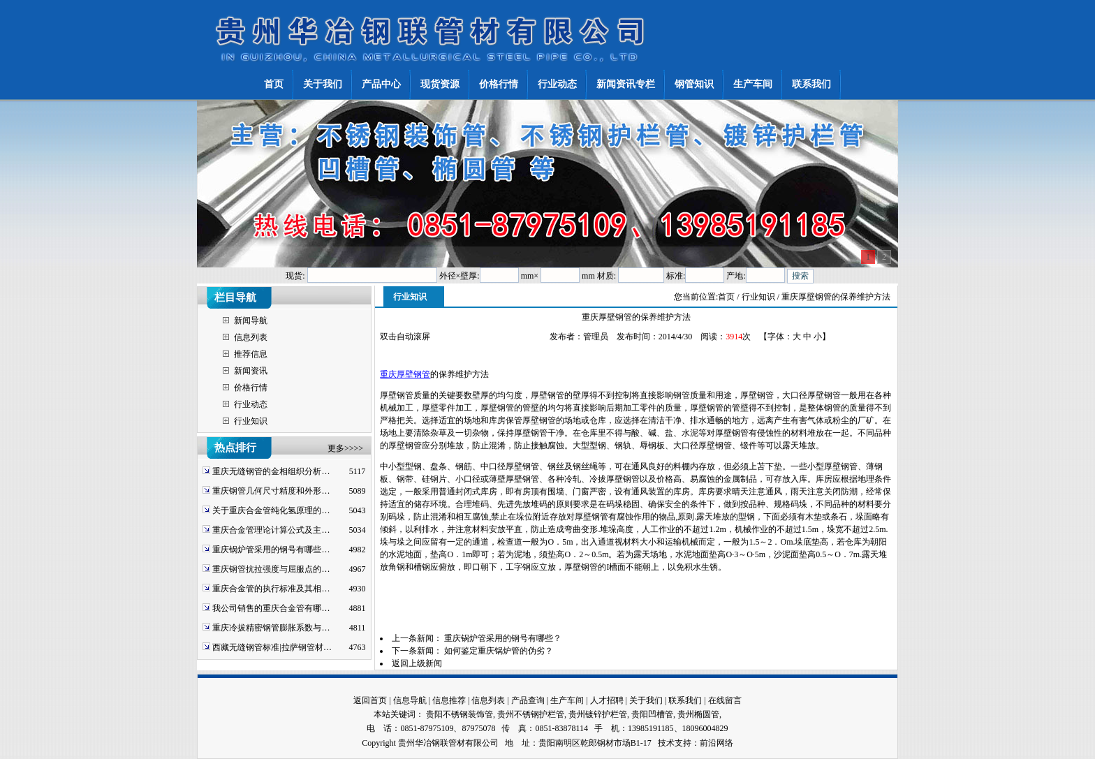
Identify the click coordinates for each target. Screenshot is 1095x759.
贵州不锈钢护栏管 (530, 714)
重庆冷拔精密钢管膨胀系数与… (271, 628)
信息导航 (410, 700)
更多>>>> (345, 448)
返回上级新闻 (417, 663)
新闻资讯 (250, 371)
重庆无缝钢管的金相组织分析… (271, 471)
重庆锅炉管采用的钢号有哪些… (271, 549)
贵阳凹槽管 (652, 714)
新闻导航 (250, 320)
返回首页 (370, 700)
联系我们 (685, 700)
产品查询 (528, 700)
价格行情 (250, 387)
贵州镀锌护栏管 (597, 714)
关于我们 (646, 700)
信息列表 (250, 337)
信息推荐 (449, 700)
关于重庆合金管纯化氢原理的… (271, 510)
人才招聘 (607, 700)
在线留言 (725, 700)
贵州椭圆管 (698, 714)
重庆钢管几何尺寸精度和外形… (271, 491)
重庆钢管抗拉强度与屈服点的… (271, 569)
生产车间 (567, 700)
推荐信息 (250, 354)
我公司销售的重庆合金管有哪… (271, 608)
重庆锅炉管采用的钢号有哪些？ (502, 638)
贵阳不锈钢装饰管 (459, 714)
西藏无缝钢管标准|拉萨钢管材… (271, 647)
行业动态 (250, 404)
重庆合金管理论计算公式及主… (271, 530)
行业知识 (250, 421)
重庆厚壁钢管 (405, 374)
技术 (666, 743)
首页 (726, 297)
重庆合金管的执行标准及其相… (271, 589)
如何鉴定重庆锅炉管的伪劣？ (498, 651)
